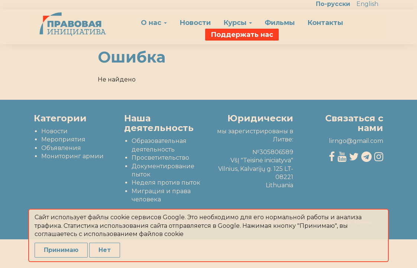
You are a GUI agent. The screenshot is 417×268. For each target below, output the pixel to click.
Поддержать (242, 35)
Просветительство (160, 157)
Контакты (325, 23)
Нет (104, 249)
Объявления (61, 147)
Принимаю (61, 249)
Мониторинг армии (72, 156)
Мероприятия (63, 139)
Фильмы (280, 23)
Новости (195, 23)
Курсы (237, 23)
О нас (154, 23)
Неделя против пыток (166, 182)
